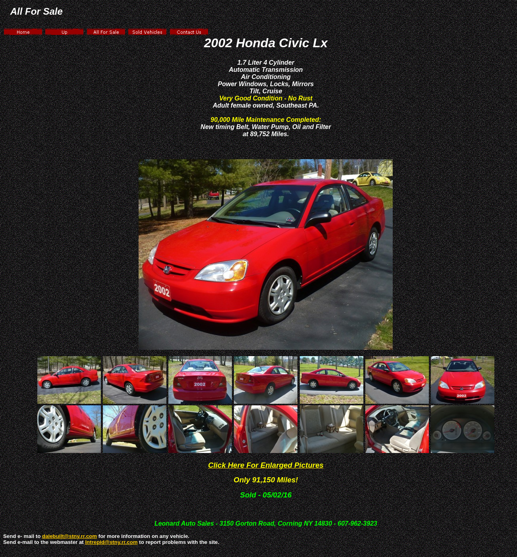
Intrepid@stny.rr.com (111, 542)
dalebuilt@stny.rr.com (69, 536)
